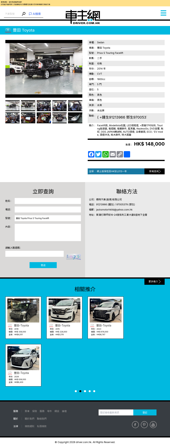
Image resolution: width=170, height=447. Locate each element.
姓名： (8, 200)
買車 (27, 411)
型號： (8, 218)
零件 (49, 411)
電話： (8, 209)
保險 (34, 411)
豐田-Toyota (18, 325)
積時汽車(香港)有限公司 (109, 199)
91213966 (101, 204)
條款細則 (29, 426)
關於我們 (29, 418)
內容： (8, 226)
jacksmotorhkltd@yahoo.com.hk (114, 209)
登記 (144, 412)
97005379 (122, 204)
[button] (76, 391)
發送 (43, 265)
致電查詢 (154, 171)
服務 (42, 411)
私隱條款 (41, 426)
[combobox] (12, 14)
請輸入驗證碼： (13, 247)
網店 (57, 411)
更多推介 (153, 281)
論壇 (64, 411)
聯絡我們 (41, 418)
